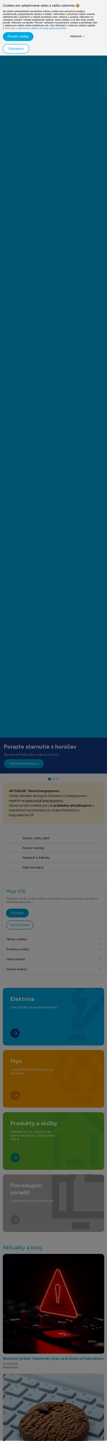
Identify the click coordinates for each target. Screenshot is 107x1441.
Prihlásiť (17, 931)
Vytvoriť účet (19, 943)
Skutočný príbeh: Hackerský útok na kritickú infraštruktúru (53, 1377)
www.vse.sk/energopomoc (44, 800)
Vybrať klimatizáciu (24, 763)
